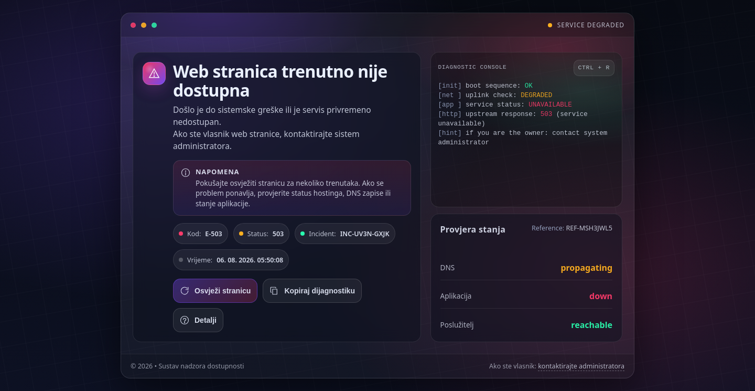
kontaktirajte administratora (581, 366)
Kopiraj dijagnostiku (312, 290)
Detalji (198, 320)
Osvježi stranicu (215, 290)
